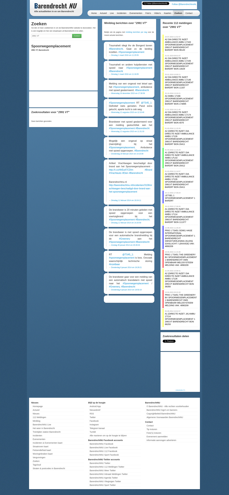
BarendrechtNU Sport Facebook (104, 455)
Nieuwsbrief (95, 410)
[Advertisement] (63, 99)
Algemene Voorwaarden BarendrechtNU (164, 417)
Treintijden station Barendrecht (46, 432)
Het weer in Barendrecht (44, 428)
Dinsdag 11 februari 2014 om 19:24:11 (126, 200)
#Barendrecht (116, 49)
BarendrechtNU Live (42, 424)
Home (94, 13)
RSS (92, 413)
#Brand (148, 170)
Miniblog (36, 421)
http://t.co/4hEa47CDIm (121, 170)
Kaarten (167, 13)
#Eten (125, 173)
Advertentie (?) (180, 390)
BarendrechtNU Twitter (100, 463)
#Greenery (124, 238)
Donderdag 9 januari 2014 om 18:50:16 (126, 290)
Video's (157, 13)
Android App (95, 406)
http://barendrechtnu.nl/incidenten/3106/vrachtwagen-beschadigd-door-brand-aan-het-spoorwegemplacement (130, 188)
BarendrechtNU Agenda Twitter (104, 478)
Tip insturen (151, 429)
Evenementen (136, 13)
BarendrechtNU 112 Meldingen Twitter (107, 467)
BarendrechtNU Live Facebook (104, 447)
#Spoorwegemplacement (131, 52)
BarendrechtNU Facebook (101, 444)
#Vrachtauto (115, 173)
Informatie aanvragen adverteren (161, 440)
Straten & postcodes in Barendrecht (49, 468)
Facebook (94, 421)
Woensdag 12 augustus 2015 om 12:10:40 (127, 112)
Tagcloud (37, 465)
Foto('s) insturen (153, 433)
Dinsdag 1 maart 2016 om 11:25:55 (125, 55)
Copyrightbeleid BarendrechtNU (160, 413)
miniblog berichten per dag (136, 32)
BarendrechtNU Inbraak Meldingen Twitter (109, 474)
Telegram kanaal (97, 428)
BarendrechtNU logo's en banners (161, 410)
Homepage (38, 406)
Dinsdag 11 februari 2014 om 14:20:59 (126, 223)
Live (112, 13)
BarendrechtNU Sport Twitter (103, 485)
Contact (188, 13)
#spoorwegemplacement (121, 257)
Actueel (103, 13)
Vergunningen (39, 457)
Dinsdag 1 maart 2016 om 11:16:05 (125, 74)
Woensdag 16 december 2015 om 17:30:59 (128, 93)
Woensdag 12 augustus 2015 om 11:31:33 (127, 131)
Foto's (148, 13)
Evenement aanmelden (157, 436)
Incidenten (121, 13)
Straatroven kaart (40, 446)
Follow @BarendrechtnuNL (184, 4)
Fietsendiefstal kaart (42, 450)
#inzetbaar (114, 264)
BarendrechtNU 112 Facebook (103, 451)
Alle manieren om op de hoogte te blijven (108, 435)
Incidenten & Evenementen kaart (47, 443)
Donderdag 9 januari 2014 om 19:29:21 (126, 267)
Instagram (94, 424)
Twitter (93, 417)
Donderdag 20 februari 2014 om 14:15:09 (127, 154)
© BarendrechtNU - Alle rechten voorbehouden (167, 406)
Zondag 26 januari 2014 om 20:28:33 (125, 245)
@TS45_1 (146, 103)
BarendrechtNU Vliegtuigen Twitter (105, 481)
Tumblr (93, 432)
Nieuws (36, 413)
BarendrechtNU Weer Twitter (103, 470)
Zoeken (178, 13)
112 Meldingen (39, 417)
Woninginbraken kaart (43, 454)
